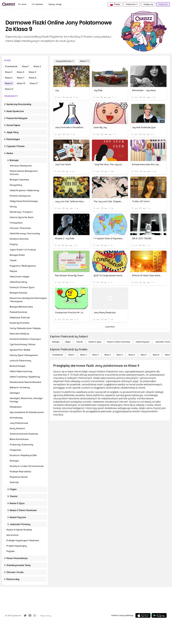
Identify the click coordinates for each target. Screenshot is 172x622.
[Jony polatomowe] (64, 61)
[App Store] (142, 615)
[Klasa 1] (71, 355)
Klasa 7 (20, 77)
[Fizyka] (68, 342)
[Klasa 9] (84, 61)
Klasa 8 (32, 77)
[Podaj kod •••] (131, 4)
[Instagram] (34, 615)
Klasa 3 (8, 72)
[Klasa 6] (131, 355)
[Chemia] (79, 342)
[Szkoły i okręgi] (55, 4)
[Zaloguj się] (148, 4)
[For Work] (22, 4)
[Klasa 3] (95, 355)
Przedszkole (11, 66)
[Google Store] (159, 615)
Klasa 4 (20, 72)
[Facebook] (30, 615)
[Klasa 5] (119, 355)
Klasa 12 (9, 89)
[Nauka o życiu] (95, 342)
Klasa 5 (32, 72)
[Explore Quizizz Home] (8, 4)
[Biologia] (56, 342)
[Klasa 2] (83, 355)
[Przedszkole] (57, 355)
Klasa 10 (21, 83)
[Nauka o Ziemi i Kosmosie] (118, 342)
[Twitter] (25, 615)
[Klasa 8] (156, 355)
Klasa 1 (25, 66)
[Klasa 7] (143, 355)
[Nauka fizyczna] (142, 342)
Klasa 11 (34, 83)
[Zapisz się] (163, 4)
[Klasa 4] (107, 355)
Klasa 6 (8, 77)
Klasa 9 (8, 83)
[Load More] (110, 327)
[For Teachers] (37, 4)
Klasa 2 (37, 66)
